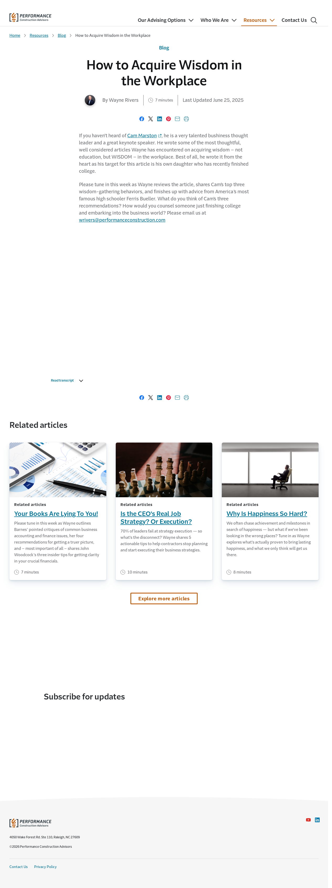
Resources (39, 35)
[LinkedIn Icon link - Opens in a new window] (317, 819)
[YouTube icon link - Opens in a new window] (308, 819)
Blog (62, 35)
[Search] (314, 20)
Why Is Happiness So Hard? (266, 514)
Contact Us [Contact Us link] (18, 867)
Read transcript (68, 380)
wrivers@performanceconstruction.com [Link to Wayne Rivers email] (122, 220)
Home (14, 35)
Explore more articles (164, 598)
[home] (30, 16)
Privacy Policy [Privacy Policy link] (45, 867)
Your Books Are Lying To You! (56, 514)
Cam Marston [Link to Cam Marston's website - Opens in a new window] (142, 135)
